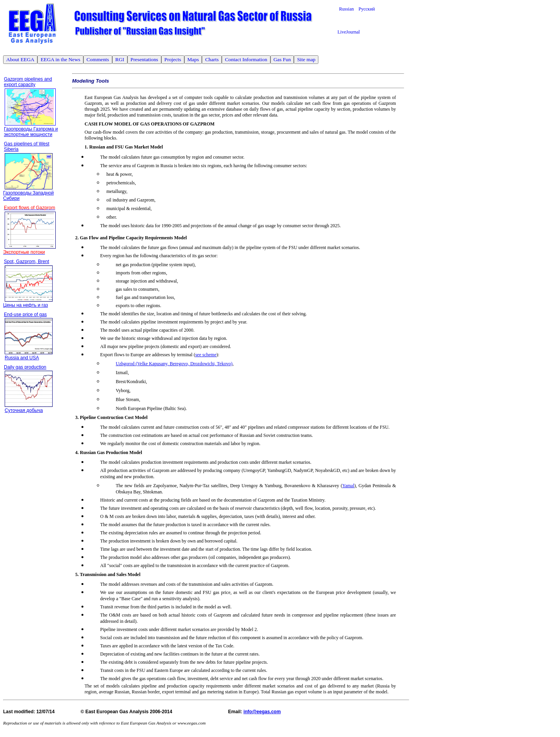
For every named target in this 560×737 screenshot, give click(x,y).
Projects (172, 59)
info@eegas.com (262, 711)
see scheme (205, 354)
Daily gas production (25, 367)
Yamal (348, 485)
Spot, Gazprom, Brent (26, 261)
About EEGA (20, 59)
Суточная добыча (24, 410)
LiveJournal (348, 32)
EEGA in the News (60, 59)
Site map (306, 59)
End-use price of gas (25, 314)
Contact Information (246, 59)
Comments (98, 59)
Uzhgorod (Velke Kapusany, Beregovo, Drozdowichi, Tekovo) (174, 363)
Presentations (144, 59)
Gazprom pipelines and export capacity (28, 81)
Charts (212, 59)
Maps (193, 59)
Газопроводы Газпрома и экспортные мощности (31, 131)
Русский (367, 9)
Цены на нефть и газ (25, 305)
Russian (349, 9)
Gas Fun (282, 59)
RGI (119, 59)
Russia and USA (22, 358)
